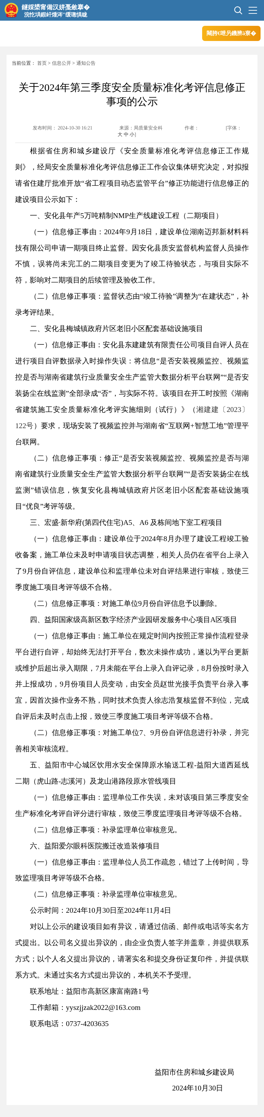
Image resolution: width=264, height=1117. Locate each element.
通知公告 (86, 63)
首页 (42, 63)
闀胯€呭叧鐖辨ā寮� (231, 33)
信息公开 (61, 63)
